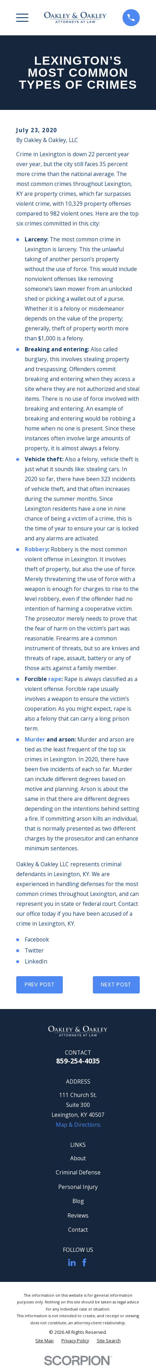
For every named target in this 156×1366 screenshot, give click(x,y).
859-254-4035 (78, 1061)
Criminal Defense (78, 1172)
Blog (78, 1201)
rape (54, 679)
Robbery (36, 549)
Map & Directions (78, 1124)
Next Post (116, 984)
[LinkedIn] (72, 1262)
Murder (35, 739)
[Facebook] (84, 1262)
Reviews (78, 1215)
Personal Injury (78, 1187)
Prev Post (40, 984)
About (78, 1158)
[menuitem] (44, 1341)
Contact (78, 1229)
